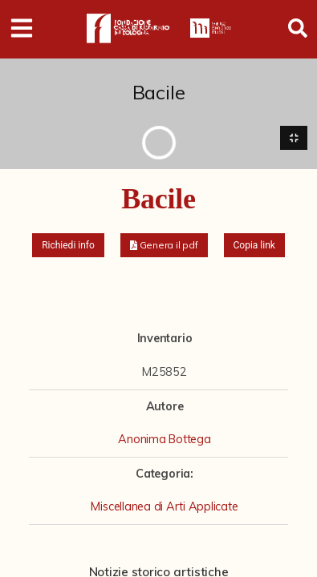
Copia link (254, 245)
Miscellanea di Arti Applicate (164, 506)
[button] (164, 245)
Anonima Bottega (164, 439)
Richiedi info (68, 245)
